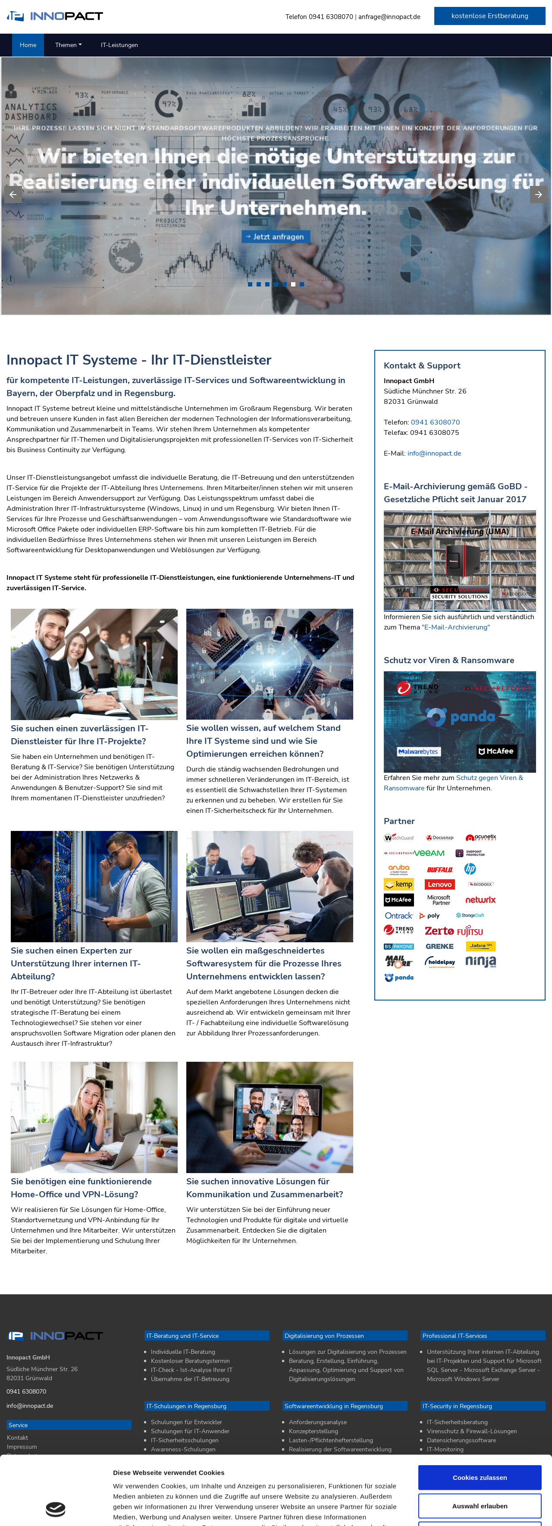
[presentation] (13, 194)
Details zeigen (458, 1509)
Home (28, 45)
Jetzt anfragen (275, 237)
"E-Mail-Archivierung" (456, 633)
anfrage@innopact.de (389, 17)
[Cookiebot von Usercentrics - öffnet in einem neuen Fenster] (56, 1509)
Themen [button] (66, 45)
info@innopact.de (434, 459)
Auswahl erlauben (480, 1441)
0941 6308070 (331, 17)
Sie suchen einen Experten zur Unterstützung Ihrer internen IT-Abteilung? (76, 984)
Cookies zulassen (480, 1412)
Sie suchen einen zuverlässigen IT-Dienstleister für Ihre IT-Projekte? (80, 748)
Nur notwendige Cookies (480, 1469)
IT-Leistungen (119, 45)
